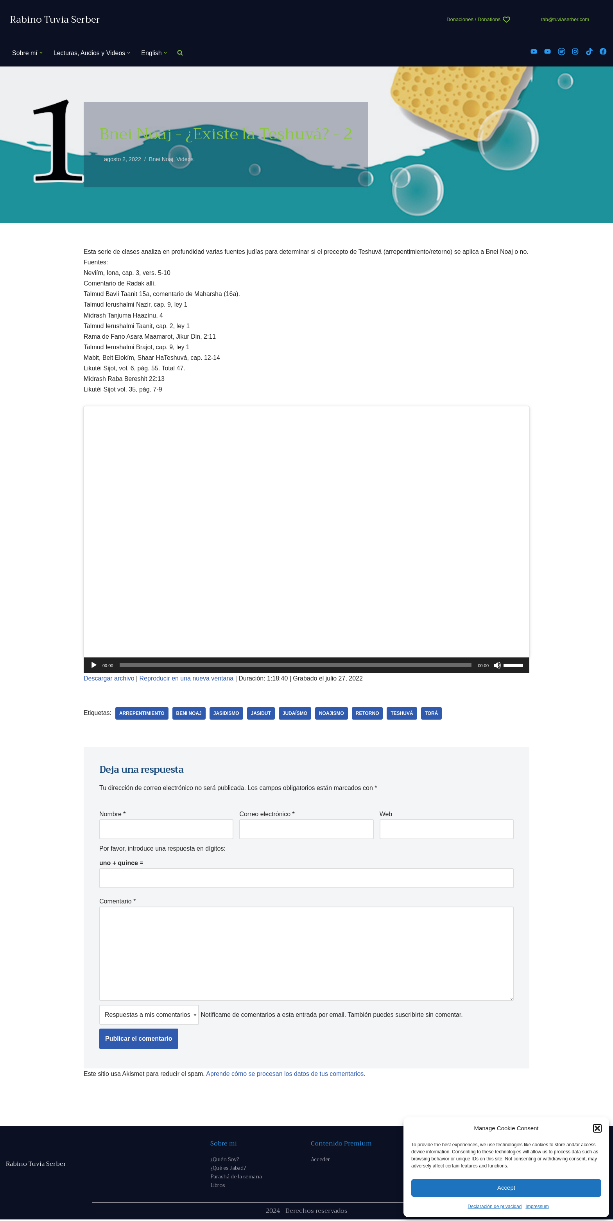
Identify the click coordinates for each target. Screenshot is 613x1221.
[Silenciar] (497, 666)
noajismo (331, 713)
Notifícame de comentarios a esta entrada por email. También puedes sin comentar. (281, 1016)
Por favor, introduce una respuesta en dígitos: (162, 849)
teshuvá (402, 713)
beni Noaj (189, 713)
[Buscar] (180, 53)
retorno (368, 713)
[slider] (296, 666)
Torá (432, 713)
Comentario (117, 902)
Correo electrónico (266, 814)
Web (386, 814)
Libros (217, 1186)
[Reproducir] (94, 666)
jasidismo (226, 713)
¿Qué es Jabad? (228, 1169)
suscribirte (409, 1016)
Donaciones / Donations (473, 19)
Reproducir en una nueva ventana (187, 678)
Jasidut (261, 713)
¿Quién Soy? (224, 1160)
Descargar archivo (109, 678)
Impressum (536, 1206)
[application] (306, 665)
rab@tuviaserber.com (565, 19)
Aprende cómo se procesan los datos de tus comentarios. (286, 1075)
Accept (506, 1187)
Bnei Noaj (161, 159)
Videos (185, 159)
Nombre (112, 814)
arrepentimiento (142, 713)
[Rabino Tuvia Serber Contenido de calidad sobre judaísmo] (55, 20)
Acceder (320, 1160)
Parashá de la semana (236, 1178)
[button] (597, 1128)
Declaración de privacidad (495, 1206)
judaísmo (295, 713)
